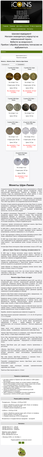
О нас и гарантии (35, 26)
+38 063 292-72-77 (21, 11)
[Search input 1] (20, 21)
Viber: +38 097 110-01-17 (21, 17)
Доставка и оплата (22, 26)
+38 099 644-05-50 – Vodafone (10, 429)
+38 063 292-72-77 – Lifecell (10, 427)
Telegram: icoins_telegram (21, 15)
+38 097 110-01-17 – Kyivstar (10, 428)
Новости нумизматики (18, 29)
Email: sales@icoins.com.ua (21, 18)
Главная (5, 26)
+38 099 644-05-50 (21, 14)
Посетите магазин (21, 57)
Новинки (12, 26)
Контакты (30, 29)
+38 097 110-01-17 (21, 12)
